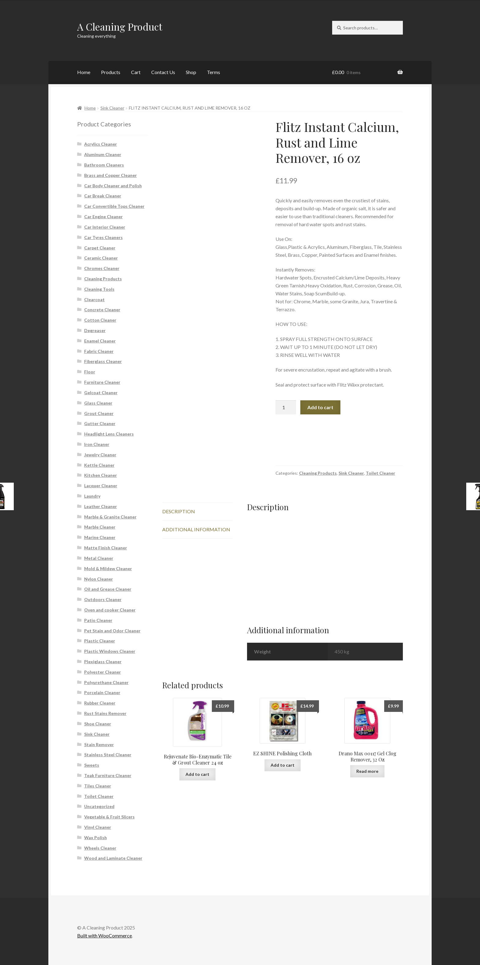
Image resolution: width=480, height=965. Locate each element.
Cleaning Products (318, 473)
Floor (89, 371)
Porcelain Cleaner (102, 692)
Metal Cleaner (98, 558)
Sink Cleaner (112, 107)
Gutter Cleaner (99, 423)
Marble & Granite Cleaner (110, 516)
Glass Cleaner (98, 403)
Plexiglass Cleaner (103, 661)
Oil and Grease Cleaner (107, 589)
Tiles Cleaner (97, 785)
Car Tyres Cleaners (103, 237)
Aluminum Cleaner (102, 154)
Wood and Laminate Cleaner (113, 858)
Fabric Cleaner (99, 351)
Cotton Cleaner (100, 320)
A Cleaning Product (119, 26)
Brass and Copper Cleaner (110, 175)
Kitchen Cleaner (100, 475)
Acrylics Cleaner (100, 144)
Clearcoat (94, 299)
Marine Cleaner (99, 537)
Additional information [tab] (196, 529)
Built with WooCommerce (104, 935)
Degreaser (95, 330)
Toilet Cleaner (380, 473)
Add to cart (320, 407)
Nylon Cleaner (98, 579)
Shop (191, 72)
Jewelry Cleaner (100, 454)
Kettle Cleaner (99, 465)
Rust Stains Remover (105, 713)
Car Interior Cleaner (104, 227)
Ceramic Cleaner (101, 257)
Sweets (91, 765)
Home (83, 72)
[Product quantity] (286, 407)
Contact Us (163, 72)
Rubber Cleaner (99, 702)
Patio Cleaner (98, 620)
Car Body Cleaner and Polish (113, 185)
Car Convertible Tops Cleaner (114, 206)
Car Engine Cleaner (103, 216)
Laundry (92, 496)
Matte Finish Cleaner (105, 547)
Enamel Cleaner (100, 340)
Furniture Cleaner (102, 382)
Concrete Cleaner (102, 309)
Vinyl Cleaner (97, 827)
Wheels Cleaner (100, 848)
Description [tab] (178, 511)
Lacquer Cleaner (100, 485)
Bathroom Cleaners (104, 164)
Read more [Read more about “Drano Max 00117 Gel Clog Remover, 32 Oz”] (367, 771)
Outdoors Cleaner (103, 599)
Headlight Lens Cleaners (109, 433)
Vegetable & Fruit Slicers (109, 816)
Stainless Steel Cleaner (107, 754)
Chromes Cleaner (101, 268)
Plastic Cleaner (99, 640)
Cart (136, 72)
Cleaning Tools (99, 289)
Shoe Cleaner (97, 723)
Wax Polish (95, 837)
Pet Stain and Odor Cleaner (112, 630)
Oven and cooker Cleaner (110, 609)
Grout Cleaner (99, 413)
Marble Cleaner (99, 526)
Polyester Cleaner (102, 672)
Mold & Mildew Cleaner (108, 568)
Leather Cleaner (100, 506)
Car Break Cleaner (102, 195)
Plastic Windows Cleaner (109, 651)
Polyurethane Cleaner (106, 682)
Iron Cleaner (96, 444)
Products (110, 72)
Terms (213, 72)
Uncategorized (99, 806)
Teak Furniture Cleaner (107, 775)
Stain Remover (99, 744)
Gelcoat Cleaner (101, 392)
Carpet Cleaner (99, 247)
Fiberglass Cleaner (103, 361)
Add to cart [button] (197, 774)
